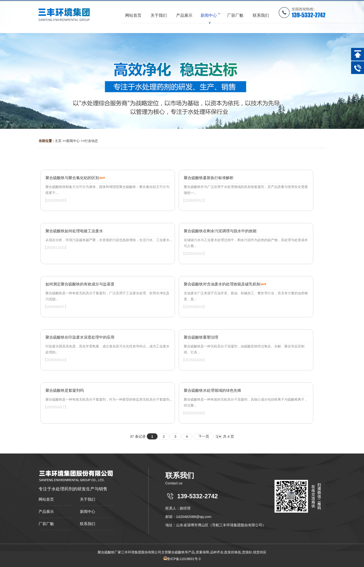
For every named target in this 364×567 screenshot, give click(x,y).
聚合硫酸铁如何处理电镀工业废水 (74, 231)
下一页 (203, 436)
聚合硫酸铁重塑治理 (201, 337)
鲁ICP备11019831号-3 (182, 559)
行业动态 (91, 141)
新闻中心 (73, 141)
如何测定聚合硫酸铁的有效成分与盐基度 (79, 284)
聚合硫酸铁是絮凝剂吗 (64, 390)
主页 (58, 141)
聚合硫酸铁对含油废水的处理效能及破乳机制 (222, 284)
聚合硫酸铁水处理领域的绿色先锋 (212, 390)
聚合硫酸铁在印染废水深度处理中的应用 (79, 337)
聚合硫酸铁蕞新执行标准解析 (209, 178)
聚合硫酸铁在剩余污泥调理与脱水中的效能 (220, 231)
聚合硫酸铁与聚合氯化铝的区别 (72, 178)
